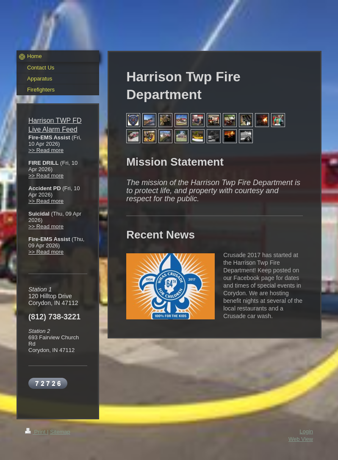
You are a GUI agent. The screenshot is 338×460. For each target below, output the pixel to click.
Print (36, 432)
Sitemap (60, 432)
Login (306, 431)
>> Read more (46, 150)
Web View (300, 439)
